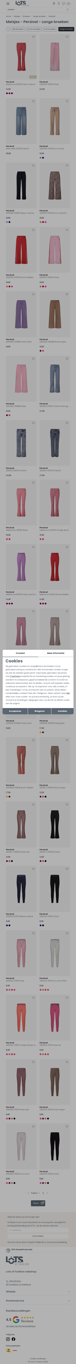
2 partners (15, 676)
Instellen (62, 711)
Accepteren (15, 711)
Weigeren (39, 711)
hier (68, 693)
